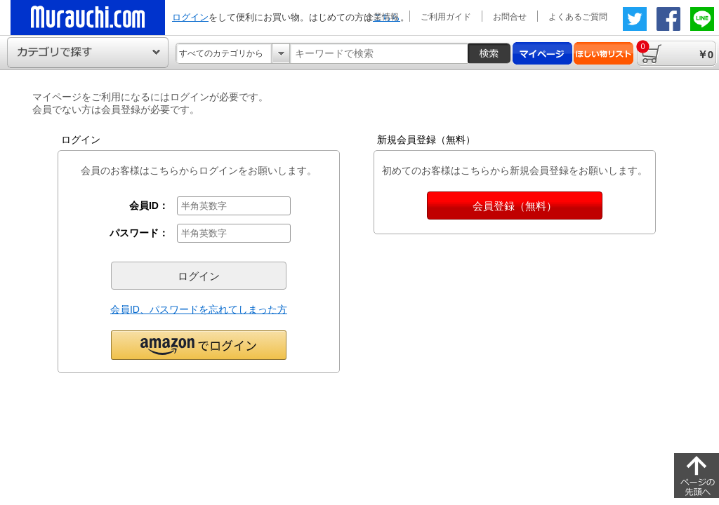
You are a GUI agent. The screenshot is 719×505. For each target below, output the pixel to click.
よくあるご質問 (577, 17)
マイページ (542, 53)
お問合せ (510, 17)
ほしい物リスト (603, 53)
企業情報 (382, 17)
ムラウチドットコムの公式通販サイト (88, 17)
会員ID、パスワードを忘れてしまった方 (198, 309)
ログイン (190, 17)
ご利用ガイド (446, 17)
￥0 (674, 50)
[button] (198, 344)
